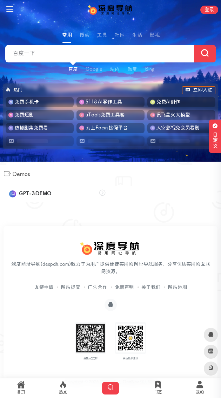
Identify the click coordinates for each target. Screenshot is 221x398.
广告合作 (97, 287)
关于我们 (150, 287)
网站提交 (70, 287)
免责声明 (124, 287)
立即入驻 (198, 90)
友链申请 (43, 287)
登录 (209, 10)
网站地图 (177, 287)
